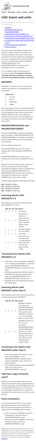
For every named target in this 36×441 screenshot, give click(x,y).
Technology (11, 12)
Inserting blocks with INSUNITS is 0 (16, 34)
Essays (19, 12)
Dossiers (25, 12)
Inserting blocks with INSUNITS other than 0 (19, 38)
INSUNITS (8, 28)
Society (3, 12)
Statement (4, 439)
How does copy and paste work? (15, 45)
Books (31, 12)
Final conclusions (10, 47)
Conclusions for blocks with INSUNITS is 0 (19, 36)
